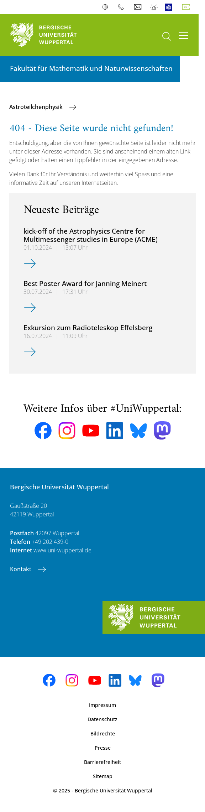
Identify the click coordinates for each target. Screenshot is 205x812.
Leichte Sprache (170, 7)
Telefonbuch (122, 7)
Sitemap (102, 776)
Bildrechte (102, 733)
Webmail (138, 7)
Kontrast (106, 7)
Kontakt (21, 569)
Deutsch (187, 7)
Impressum (102, 705)
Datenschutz (102, 719)
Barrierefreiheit (102, 762)
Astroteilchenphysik (36, 107)
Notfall (154, 7)
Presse (103, 747)
